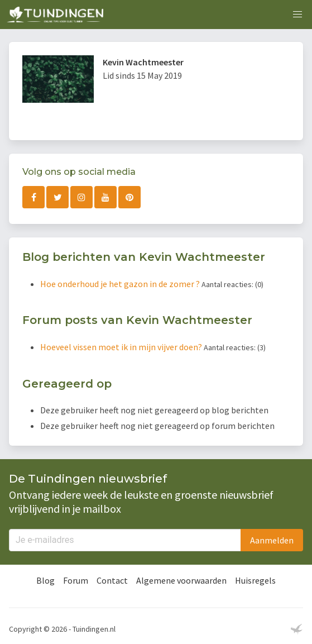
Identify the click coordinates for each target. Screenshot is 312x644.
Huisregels (255, 580)
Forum (75, 580)
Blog (45, 580)
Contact (112, 580)
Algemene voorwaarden (181, 580)
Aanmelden (272, 540)
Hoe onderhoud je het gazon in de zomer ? (120, 283)
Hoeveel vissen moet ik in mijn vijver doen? (122, 346)
